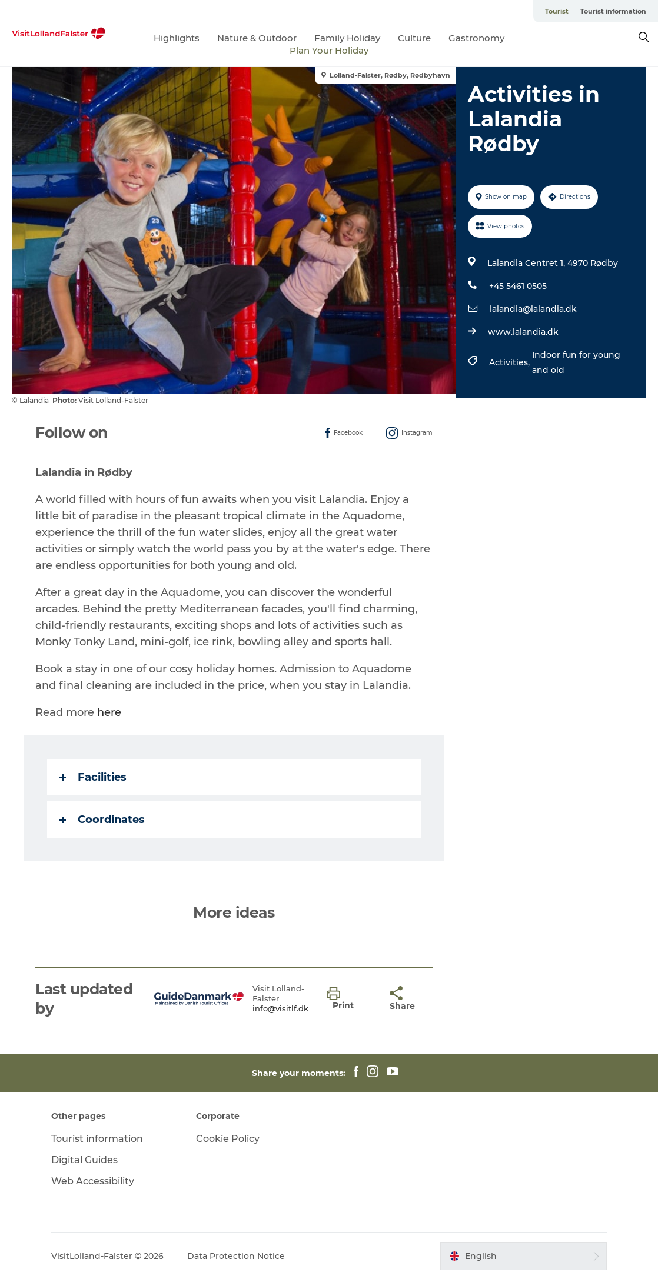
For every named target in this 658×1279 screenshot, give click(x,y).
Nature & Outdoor (257, 38)
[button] (349, 999)
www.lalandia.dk (523, 332)
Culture (414, 38)
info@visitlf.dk (280, 1008)
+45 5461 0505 (518, 286)
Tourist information (613, 11)
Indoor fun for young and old (576, 362)
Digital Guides (84, 1159)
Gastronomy (476, 38)
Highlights (177, 38)
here (109, 712)
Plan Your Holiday (329, 50)
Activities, (510, 362)
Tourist (557, 11)
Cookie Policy (228, 1138)
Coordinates (102, 819)
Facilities (93, 777)
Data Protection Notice (236, 1256)
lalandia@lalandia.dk (533, 309)
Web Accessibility (92, 1181)
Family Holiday (347, 38)
